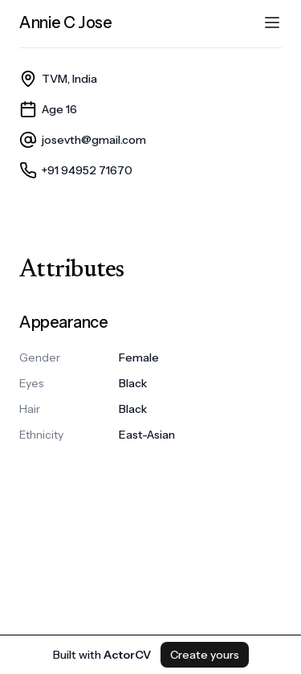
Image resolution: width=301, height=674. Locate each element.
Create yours (204, 654)
